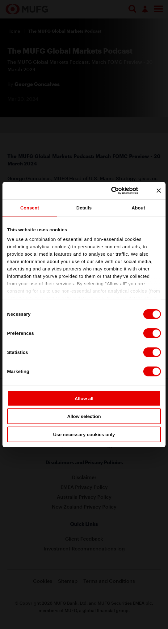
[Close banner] (159, 191)
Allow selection (84, 416)
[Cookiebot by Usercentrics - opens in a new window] (118, 191)
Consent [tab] (29, 207)
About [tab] (138, 207)
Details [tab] (84, 207)
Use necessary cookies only (84, 434)
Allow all (84, 398)
